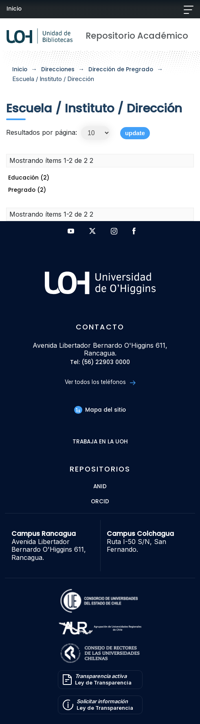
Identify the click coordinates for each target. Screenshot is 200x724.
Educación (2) (28, 178)
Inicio (14, 9)
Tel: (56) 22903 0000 (100, 362)
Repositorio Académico (137, 36)
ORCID (100, 501)
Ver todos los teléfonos (100, 382)
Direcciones (58, 69)
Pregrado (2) (27, 190)
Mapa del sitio (99, 410)
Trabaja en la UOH (100, 442)
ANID (100, 486)
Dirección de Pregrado (120, 69)
